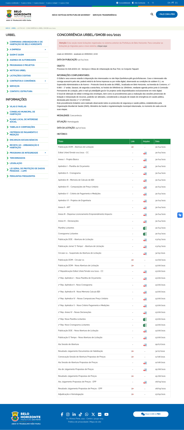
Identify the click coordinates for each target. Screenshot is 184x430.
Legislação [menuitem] (16, 163)
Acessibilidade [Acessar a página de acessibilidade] (125, 3)
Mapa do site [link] (95, 422)
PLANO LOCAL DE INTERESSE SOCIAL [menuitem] (24, 120)
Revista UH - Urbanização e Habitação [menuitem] (24, 146)
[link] (62, 414)
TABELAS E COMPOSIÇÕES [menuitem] (22, 127)
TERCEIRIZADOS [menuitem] (17, 158)
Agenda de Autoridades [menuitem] (23, 60)
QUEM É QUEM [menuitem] (17, 55)
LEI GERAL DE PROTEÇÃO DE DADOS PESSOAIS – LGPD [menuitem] (27, 169)
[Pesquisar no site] (152, 14)
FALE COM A (150, 414)
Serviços (98, 15)
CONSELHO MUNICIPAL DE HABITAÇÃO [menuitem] (22, 113)
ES (176, 3)
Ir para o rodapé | (53, 3)
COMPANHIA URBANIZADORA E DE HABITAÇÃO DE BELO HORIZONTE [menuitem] (26, 43)
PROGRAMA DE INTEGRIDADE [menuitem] (26, 153)
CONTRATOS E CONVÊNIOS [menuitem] (26, 82)
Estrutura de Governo (77, 15)
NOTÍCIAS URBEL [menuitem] (18, 70)
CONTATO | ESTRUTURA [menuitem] (21, 91)
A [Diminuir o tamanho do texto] (148, 2)
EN (169, 3)
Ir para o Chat (64, 3)
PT (173, 3)
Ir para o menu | (27, 3)
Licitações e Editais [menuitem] (20, 75)
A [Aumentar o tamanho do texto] (153, 2)
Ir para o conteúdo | (13, 3)
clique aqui (102, 46)
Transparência (113, 15)
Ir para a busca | (39, 3)
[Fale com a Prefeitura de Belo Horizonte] (167, 14)
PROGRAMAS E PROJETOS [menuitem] (22, 65)
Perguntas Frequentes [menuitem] (22, 176)
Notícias (58, 15)
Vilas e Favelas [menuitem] (18, 106)
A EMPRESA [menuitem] (26, 50)
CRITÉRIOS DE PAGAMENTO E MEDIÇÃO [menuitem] (24, 133)
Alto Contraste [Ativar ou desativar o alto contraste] (140, 3)
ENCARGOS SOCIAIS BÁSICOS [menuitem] (24, 140)
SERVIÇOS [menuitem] (14, 86)
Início (49, 15)
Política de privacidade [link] (78, 422)
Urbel (13, 28)
